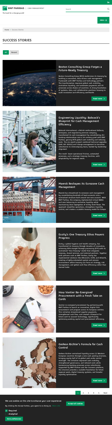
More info (56, 406)
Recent (14, 52)
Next (106, 393)
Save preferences (14, 419)
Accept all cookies (75, 404)
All (6, 52)
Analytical (13, 414)
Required (11, 411)
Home (7, 30)
